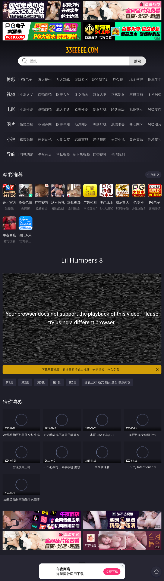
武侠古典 (81, 139)
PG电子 (26, 79)
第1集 (9, 382)
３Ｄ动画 (81, 94)
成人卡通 (63, 109)
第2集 (25, 382)
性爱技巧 (154, 139)
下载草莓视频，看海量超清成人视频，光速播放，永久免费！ (100, 369)
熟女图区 (136, 124)
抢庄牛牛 (154, 79)
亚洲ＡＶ (26, 94)
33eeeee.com (82, 50)
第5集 (72, 382)
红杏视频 (100, 154)
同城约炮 (26, 154)
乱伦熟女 (136, 109)
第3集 (41, 382)
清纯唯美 (118, 124)
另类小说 (118, 139)
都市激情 (26, 139)
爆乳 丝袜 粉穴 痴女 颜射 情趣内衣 (107, 382)
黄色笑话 (136, 139)
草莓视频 (63, 154)
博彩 (11, 79)
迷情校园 (100, 139)
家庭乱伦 (45, 139)
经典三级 (118, 109)
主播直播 (136, 94)
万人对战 (63, 79)
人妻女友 (63, 139)
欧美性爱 (81, 109)
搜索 (137, 61)
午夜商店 (45, 154)
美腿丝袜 (100, 124)
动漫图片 (81, 124)
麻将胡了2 (99, 79)
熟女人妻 (100, 94)
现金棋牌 (136, 79)
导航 (11, 154)
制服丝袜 (100, 109)
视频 (11, 94)
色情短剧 (118, 154)
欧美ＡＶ (63, 94)
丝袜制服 (118, 94)
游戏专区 (81, 79)
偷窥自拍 (26, 124)
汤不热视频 (81, 154)
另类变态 (154, 109)
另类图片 (154, 124)
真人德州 (45, 79)
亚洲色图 (45, 124)
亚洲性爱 (26, 109)
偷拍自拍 (45, 109)
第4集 (57, 382)
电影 (11, 109)
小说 (11, 139)
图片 (11, 124)
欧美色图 (63, 124)
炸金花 (118, 79)
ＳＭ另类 (154, 94)
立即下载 (112, 571)
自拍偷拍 (45, 94)
